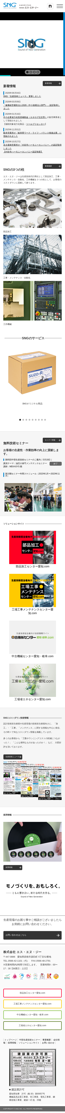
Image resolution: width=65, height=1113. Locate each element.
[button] (27, 72)
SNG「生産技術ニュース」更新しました (22, 96)
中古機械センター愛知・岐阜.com (32, 654)
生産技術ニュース (12, 757)
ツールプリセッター (35, 124)
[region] (32, 44)
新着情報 (48, 83)
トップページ (10, 1040)
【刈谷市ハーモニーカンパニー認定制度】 (23, 152)
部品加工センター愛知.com (32, 565)
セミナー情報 (50, 440)
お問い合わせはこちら (16, 935)
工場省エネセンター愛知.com (32, 697)
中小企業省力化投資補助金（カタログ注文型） (25, 117)
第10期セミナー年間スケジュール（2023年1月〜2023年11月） (32, 474)
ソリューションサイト (29, 1043)
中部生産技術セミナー (29, 1040)
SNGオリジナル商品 (32, 403)
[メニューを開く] (59, 6)
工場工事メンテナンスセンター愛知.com (32, 610)
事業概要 (48, 166)
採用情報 (9, 867)
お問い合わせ (48, 1043)
